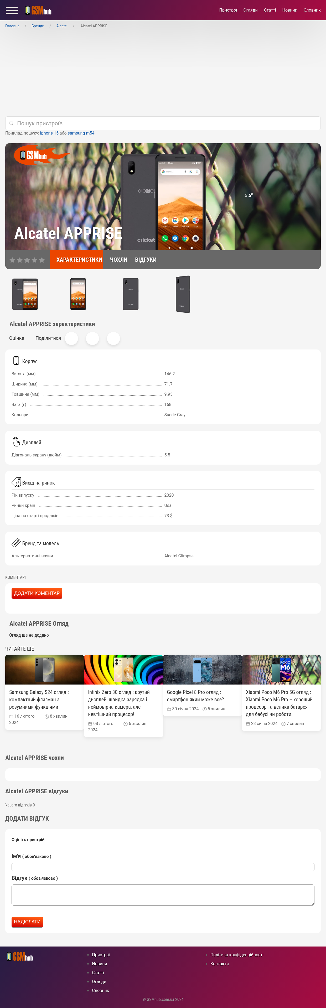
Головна (12, 26)
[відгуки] (143, 259)
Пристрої (228, 10)
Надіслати (27, 921)
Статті (270, 10)
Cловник (312, 10)
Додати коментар (37, 593)
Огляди (250, 10)
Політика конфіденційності (236, 954)
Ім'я (31, 856)
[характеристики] (76, 259)
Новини (289, 10)
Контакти (219, 963)
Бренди (38, 26)
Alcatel (62, 26)
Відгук (35, 878)
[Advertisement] (163, 73)
